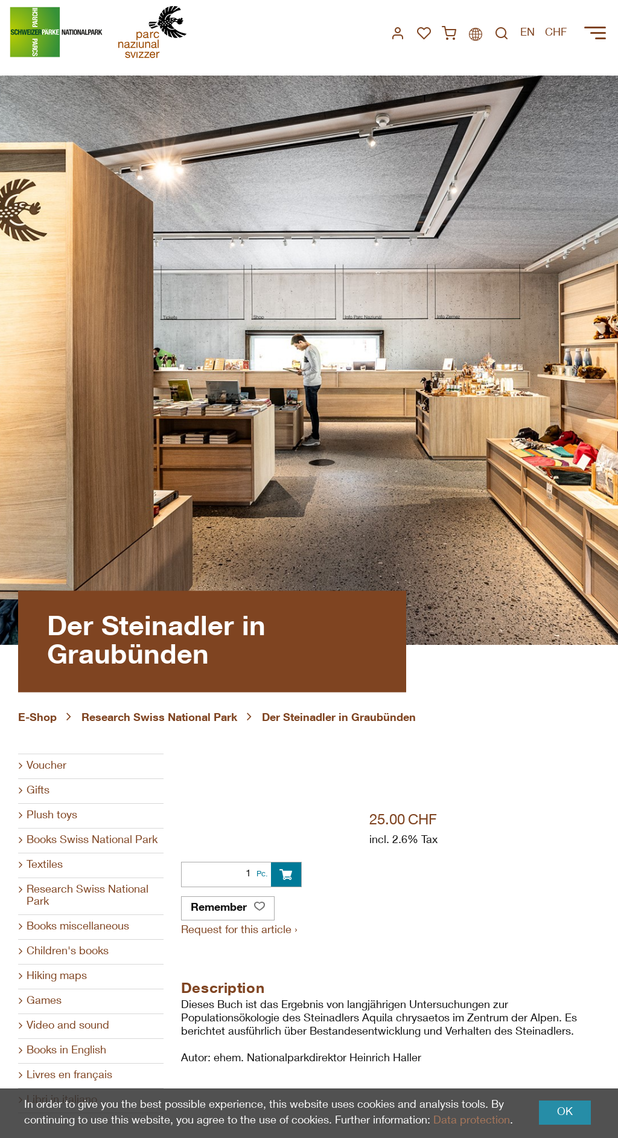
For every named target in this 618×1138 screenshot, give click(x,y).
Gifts (38, 791)
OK (565, 1112)
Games (44, 1001)
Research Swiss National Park (159, 718)
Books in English (66, 1051)
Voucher (46, 766)
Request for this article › (239, 930)
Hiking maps (57, 976)
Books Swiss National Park (92, 840)
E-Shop (37, 718)
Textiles (45, 865)
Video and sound (68, 1026)
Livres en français (69, 1075)
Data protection (471, 1121)
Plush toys (52, 815)
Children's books (68, 951)
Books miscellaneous (78, 927)
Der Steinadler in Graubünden (339, 718)
